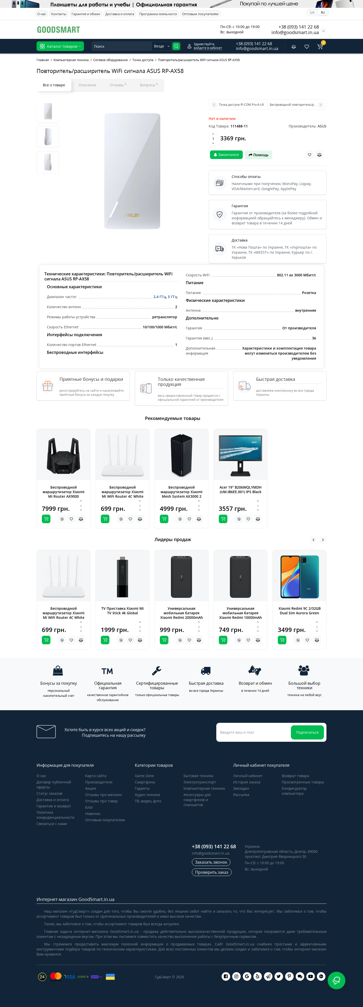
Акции (90, 788)
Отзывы (118, 84)
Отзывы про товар (101, 801)
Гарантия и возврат (54, 806)
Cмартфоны (145, 782)
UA (312, 12)
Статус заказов (49, 793)
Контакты (58, 14)
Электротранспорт (200, 782)
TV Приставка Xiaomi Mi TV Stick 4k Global (122, 610)
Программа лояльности (158, 14)
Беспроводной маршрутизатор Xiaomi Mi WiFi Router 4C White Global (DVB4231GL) (122, 494)
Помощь (258, 154)
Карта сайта (95, 775)
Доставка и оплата (119, 14)
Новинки (92, 813)
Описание (87, 85)
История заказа (246, 782)
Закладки (241, 788)
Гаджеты (142, 788)
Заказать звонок (211, 862)
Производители (98, 782)
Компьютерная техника (204, 788)
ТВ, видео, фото (148, 801)
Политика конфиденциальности (55, 815)
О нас (41, 14)
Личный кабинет (248, 775)
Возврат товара (295, 775)
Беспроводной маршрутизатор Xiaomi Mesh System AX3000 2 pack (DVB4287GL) (181, 494)
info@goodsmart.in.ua (295, 32)
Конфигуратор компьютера (294, 791)
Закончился (226, 154)
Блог (89, 807)
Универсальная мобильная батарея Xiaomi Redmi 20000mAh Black (181, 615)
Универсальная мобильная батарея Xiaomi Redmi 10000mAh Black (240, 615)
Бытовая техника (198, 775)
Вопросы (149, 84)
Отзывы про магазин (103, 794)
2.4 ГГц (160, 296)
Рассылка (241, 794)
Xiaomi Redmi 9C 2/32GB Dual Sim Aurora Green (300, 610)
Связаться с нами (52, 823)
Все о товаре (54, 85)
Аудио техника (147, 794)
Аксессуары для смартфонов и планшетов (197, 799)
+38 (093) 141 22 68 (299, 27)
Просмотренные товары (303, 782)
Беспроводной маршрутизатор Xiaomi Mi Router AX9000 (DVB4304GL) (63, 494)
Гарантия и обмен (86, 14)
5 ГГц (172, 296)
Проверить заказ (211, 872)
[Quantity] (213, 138)
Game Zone (144, 775)
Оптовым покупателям (200, 14)
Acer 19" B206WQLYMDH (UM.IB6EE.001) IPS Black (241, 489)
